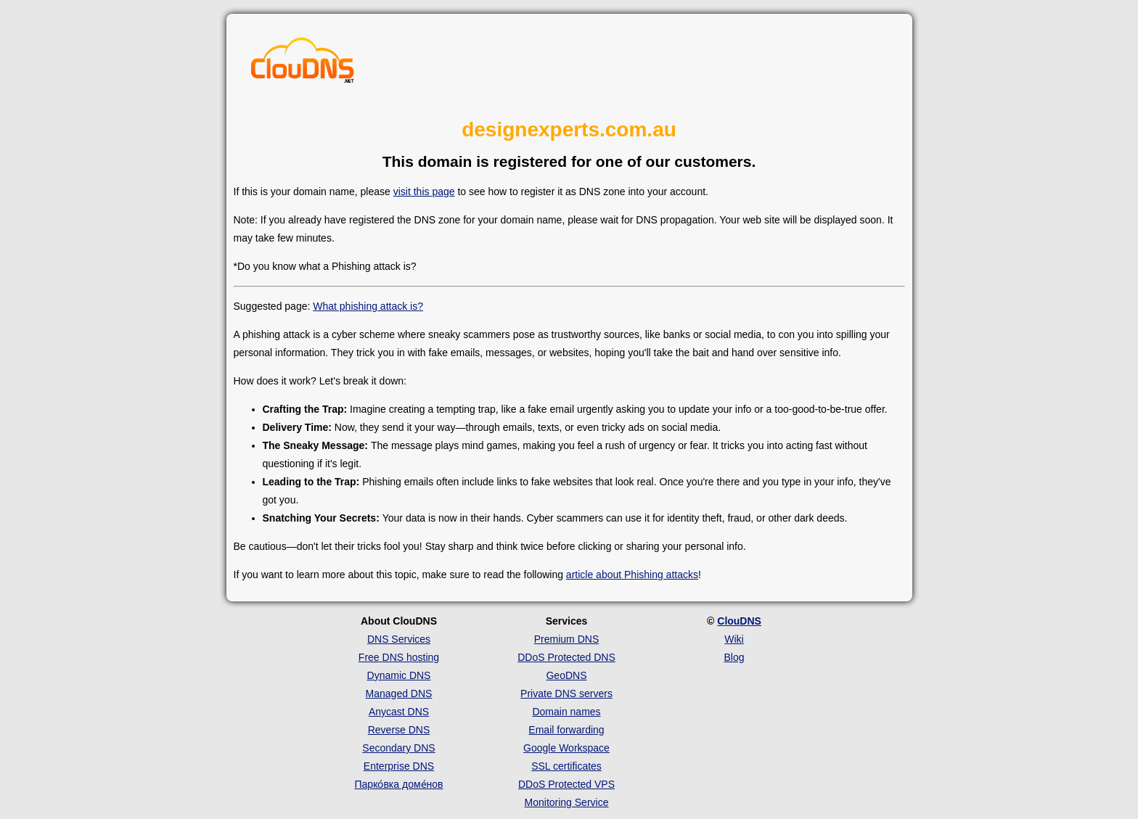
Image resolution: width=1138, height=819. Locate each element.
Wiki (733, 639)
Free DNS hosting (399, 657)
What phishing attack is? (368, 306)
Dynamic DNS (399, 675)
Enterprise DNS (399, 766)
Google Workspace (566, 748)
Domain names (566, 711)
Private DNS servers (566, 693)
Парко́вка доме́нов (399, 784)
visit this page (424, 191)
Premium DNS (566, 639)
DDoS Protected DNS (566, 657)
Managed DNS (399, 693)
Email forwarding (566, 730)
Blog (734, 657)
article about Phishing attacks (632, 574)
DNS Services (398, 639)
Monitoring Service (567, 802)
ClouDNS (739, 621)
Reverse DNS (399, 730)
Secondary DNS (398, 748)
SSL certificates (566, 766)
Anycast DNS (399, 711)
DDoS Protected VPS (566, 784)
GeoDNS (566, 675)
